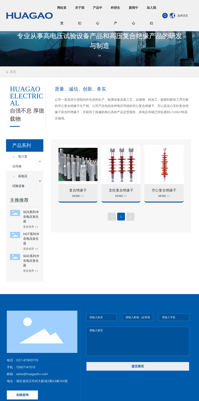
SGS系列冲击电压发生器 (31, 216)
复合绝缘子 (78, 190)
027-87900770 (27, 360)
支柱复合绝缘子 (121, 190)
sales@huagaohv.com (32, 374)
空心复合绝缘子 (164, 190)
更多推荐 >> (30, 226)
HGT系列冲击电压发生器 (31, 238)
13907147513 (25, 367)
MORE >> (78, 196)
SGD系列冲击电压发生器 (31, 260)
